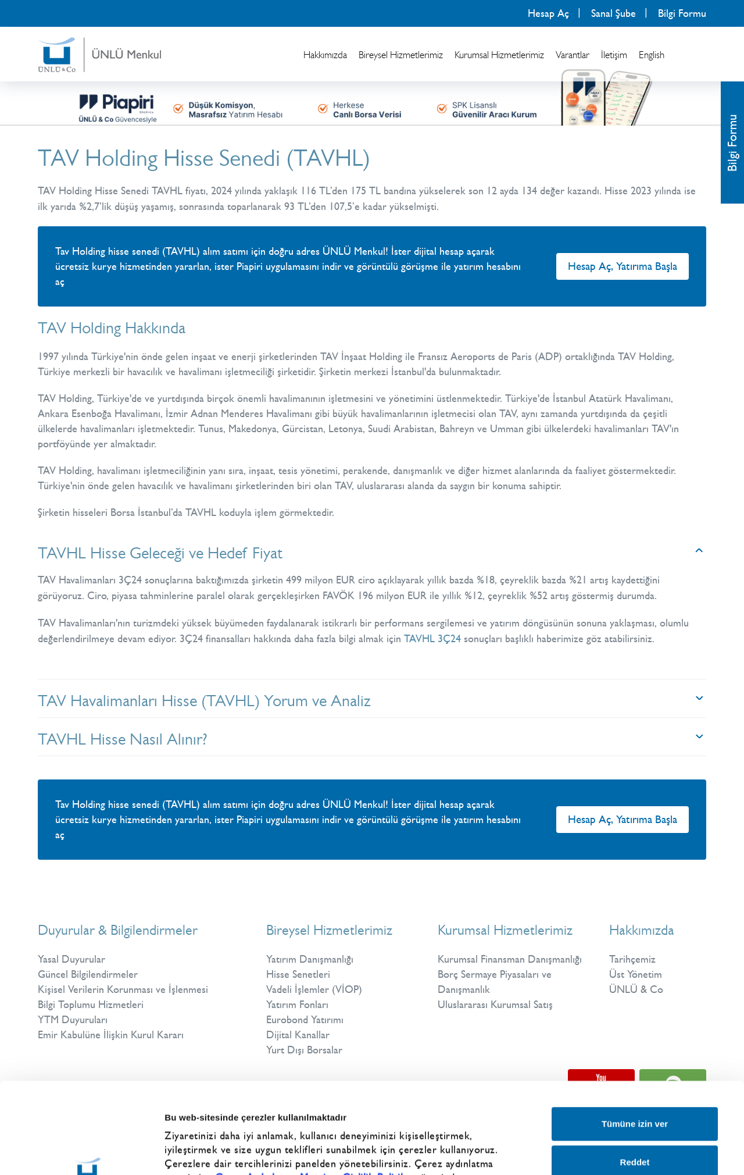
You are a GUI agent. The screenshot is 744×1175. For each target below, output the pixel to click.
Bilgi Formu (682, 13)
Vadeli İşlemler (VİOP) (314, 989)
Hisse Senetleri (298, 974)
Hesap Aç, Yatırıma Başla (622, 266)
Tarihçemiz (632, 959)
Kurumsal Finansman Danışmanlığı (510, 959)
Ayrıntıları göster (612, 1140)
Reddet (635, 1076)
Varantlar (572, 54)
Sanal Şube (613, 13)
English (651, 54)
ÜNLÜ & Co (636, 989)
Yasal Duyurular (71, 959)
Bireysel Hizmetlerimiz (401, 54)
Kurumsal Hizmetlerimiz (499, 54)
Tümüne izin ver (635, 1039)
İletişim (614, 54)
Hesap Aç (548, 13)
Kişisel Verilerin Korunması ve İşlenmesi (123, 989)
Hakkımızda (325, 54)
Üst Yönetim (635, 974)
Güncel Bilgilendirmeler (88, 974)
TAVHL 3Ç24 (432, 638)
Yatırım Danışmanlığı (309, 959)
